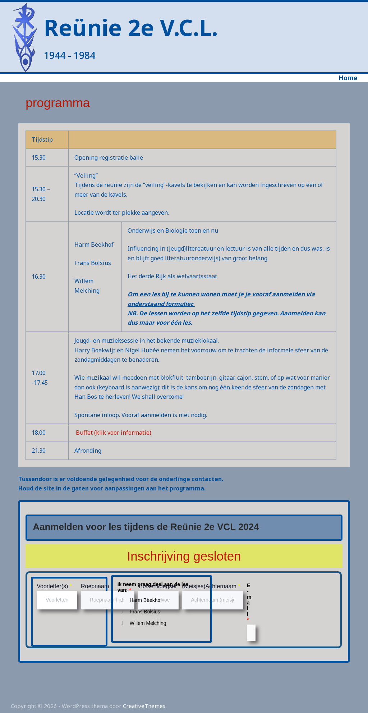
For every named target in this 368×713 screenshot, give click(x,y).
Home (348, 78)
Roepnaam (97, 586)
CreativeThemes (144, 705)
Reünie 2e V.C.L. (131, 27)
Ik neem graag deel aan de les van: (153, 587)
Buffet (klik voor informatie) (113, 433)
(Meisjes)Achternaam (211, 586)
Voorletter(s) (54, 586)
